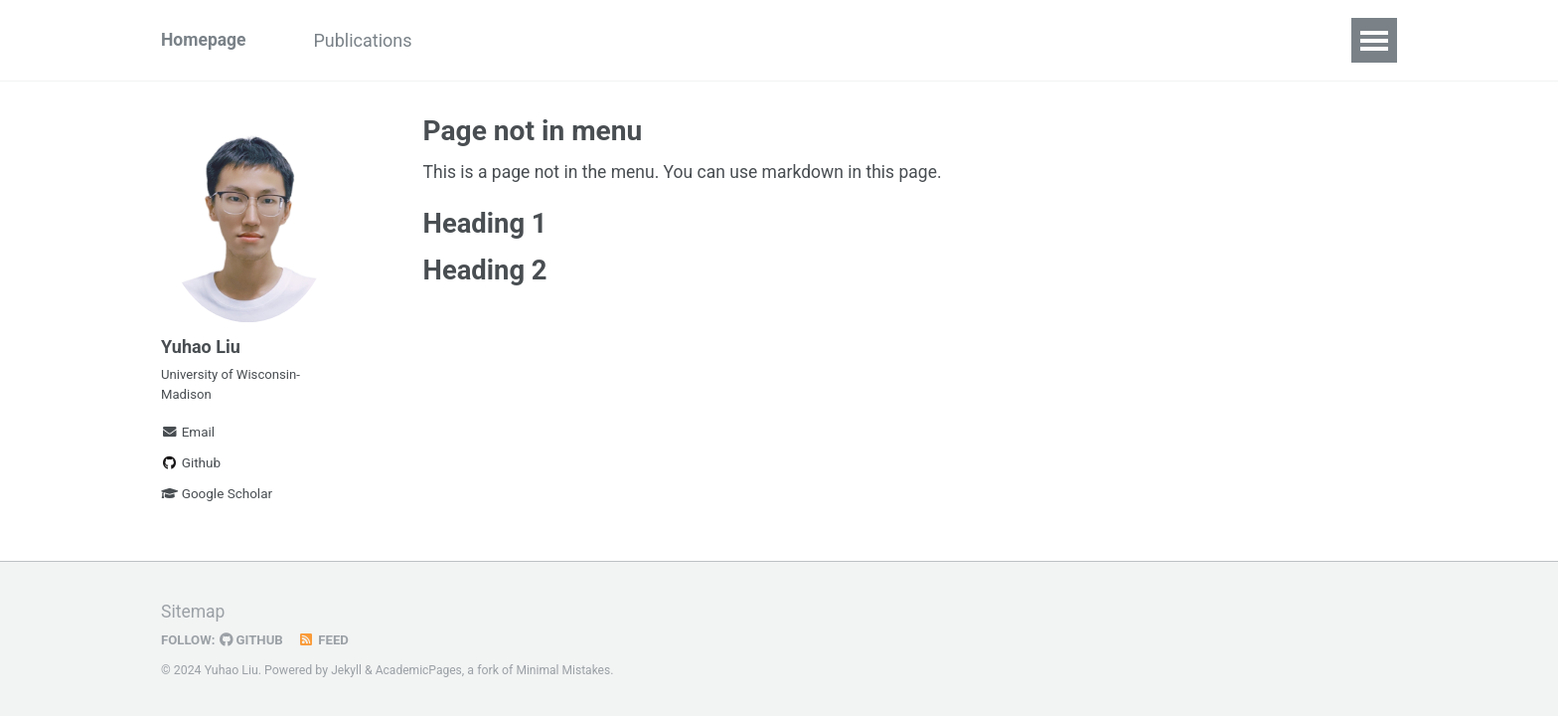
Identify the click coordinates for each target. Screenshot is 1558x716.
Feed (327, 639)
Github (191, 469)
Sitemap (194, 611)
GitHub (254, 639)
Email (188, 439)
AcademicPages (420, 670)
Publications (369, 40)
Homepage (204, 40)
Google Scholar (216, 500)
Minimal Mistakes (567, 670)
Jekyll (347, 670)
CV (465, 40)
